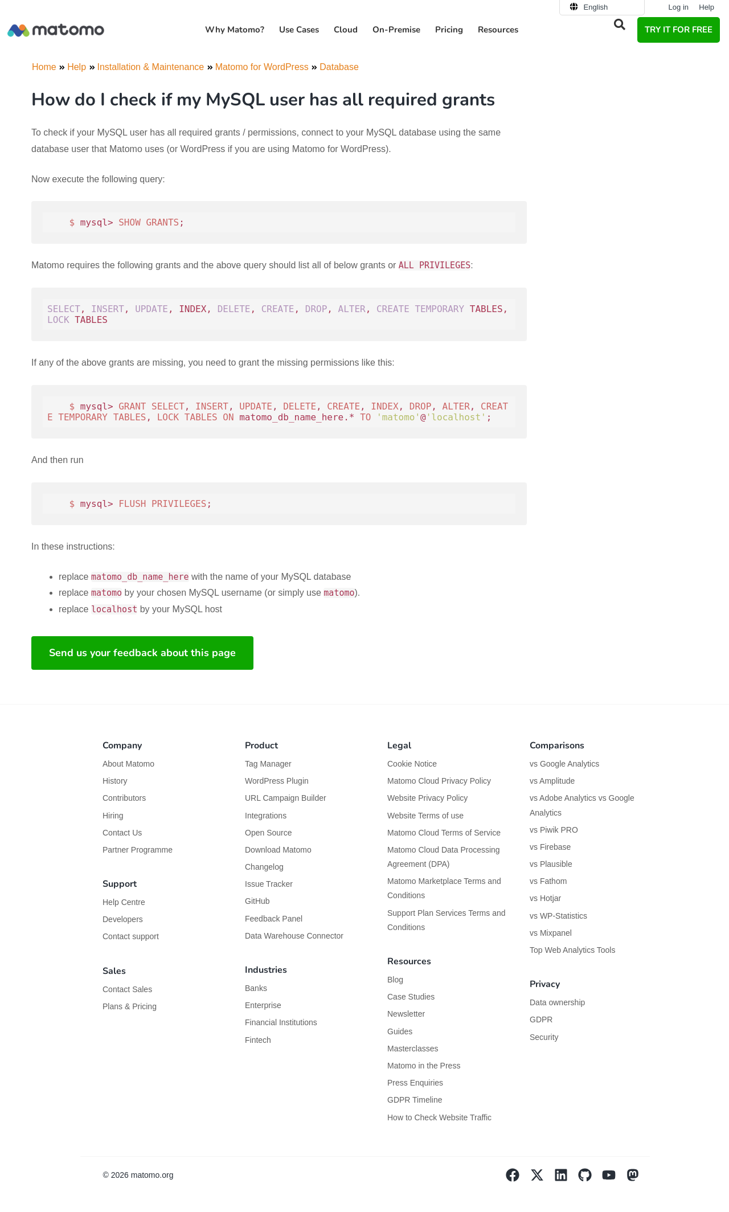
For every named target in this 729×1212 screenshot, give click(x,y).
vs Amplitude (552, 780)
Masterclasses (412, 1048)
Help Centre (124, 902)
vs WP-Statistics (558, 915)
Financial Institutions (282, 1022)
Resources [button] (498, 29)
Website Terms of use (425, 815)
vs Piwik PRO (554, 829)
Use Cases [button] (299, 29)
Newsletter (406, 1013)
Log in (679, 7)
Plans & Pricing (130, 1006)
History (115, 780)
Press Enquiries (415, 1082)
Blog (395, 979)
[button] (619, 24)
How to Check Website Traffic (439, 1117)
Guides (399, 1031)
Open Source (268, 832)
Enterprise (264, 1005)
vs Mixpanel (551, 932)
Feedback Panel (273, 918)
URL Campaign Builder (285, 797)
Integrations (265, 815)
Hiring (113, 815)
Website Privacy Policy (427, 797)
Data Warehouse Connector (294, 935)
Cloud (346, 29)
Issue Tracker (269, 883)
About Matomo (128, 763)
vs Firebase (550, 846)
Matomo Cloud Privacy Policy (439, 780)
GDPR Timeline (414, 1099)
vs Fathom (548, 881)
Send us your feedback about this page (142, 653)
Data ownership (557, 1002)
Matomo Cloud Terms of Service (444, 832)
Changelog (264, 866)
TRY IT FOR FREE (678, 29)
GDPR (541, 1019)
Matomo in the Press (423, 1065)
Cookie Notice (412, 763)
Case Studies (411, 996)
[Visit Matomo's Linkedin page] (566, 1179)
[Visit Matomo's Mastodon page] (638, 1179)
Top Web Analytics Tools (572, 950)
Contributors (124, 797)
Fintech (258, 1040)
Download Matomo (278, 849)
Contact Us (122, 832)
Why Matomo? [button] (234, 29)
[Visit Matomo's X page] (542, 1179)
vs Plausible (551, 864)
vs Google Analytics (564, 763)
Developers (123, 919)
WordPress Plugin (277, 780)
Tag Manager (268, 763)
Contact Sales (127, 989)
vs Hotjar (545, 898)
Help (706, 7)
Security (544, 1037)
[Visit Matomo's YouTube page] (614, 1179)
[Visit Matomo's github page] (590, 1179)
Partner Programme (138, 849)
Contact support (131, 936)
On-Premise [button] (396, 29)
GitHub (257, 901)
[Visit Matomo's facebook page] (518, 1179)
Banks (257, 988)
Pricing (449, 29)
